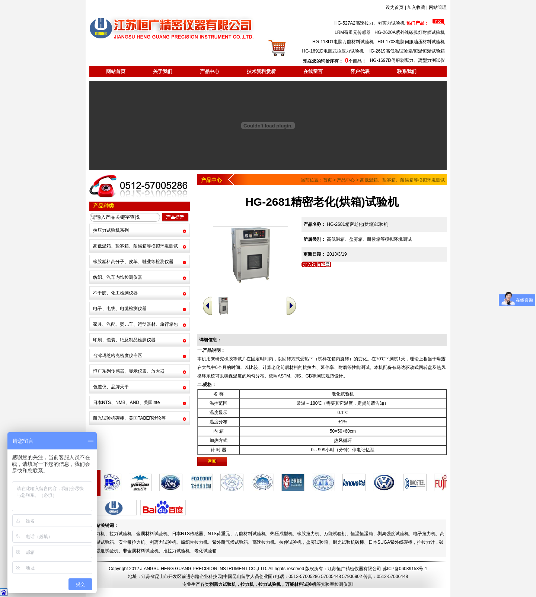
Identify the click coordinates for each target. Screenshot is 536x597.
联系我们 (407, 71)
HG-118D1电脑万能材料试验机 (343, 41)
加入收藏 (416, 7)
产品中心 (209, 71)
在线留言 (313, 71)
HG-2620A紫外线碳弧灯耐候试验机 (409, 32)
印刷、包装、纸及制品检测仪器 (124, 339)
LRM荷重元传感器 (353, 32)
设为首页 (394, 7)
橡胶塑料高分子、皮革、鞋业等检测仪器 (133, 261)
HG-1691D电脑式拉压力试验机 (333, 51)
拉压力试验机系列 (111, 230)
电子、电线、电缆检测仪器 (120, 308)
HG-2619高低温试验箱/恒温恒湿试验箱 (406, 51)
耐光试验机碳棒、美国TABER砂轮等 (129, 418)
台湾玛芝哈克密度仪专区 (117, 355)
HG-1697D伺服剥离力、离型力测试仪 (407, 60)
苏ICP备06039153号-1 (405, 568)
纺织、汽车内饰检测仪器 (117, 277)
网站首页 (115, 71)
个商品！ (334, 61)
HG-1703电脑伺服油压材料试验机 (411, 41)
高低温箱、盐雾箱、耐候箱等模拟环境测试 (135, 246)
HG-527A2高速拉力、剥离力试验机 (369, 23)
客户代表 (360, 71)
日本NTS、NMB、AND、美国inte (126, 402)
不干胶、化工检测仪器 (115, 293)
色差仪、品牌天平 (111, 386)
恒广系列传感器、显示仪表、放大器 (129, 371)
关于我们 (162, 71)
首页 (327, 180)
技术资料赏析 (261, 71)
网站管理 (438, 7)
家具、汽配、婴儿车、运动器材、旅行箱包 (135, 324)
